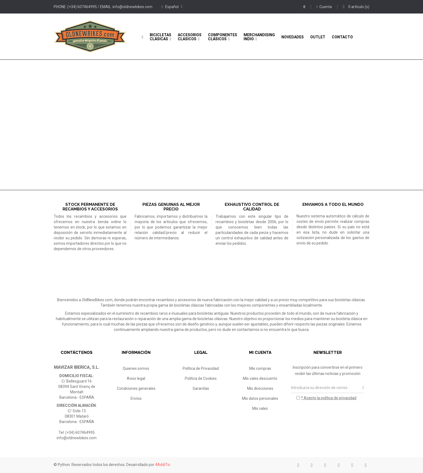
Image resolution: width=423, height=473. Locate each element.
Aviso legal (136, 378)
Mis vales (260, 408)
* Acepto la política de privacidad (328, 398)
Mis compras (260, 368)
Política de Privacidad (201, 368)
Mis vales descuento (260, 378)
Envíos (136, 398)
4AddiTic (162, 464)
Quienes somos (136, 368)
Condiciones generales (136, 388)
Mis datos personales (260, 398)
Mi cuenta (260, 352)
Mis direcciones (260, 388)
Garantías (201, 388)
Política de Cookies (201, 378)
